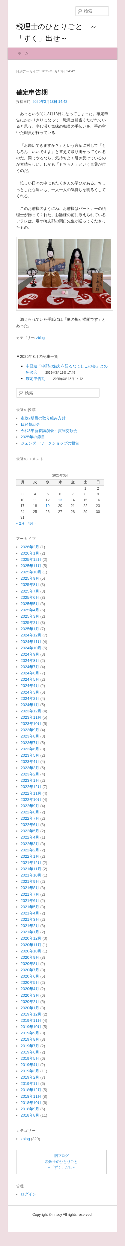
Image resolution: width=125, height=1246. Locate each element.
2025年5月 (30, 635)
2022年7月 (30, 850)
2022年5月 (30, 862)
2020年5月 (30, 1014)
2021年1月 (30, 963)
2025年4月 (30, 641)
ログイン (28, 1225)
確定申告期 (32, 123)
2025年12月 (31, 591)
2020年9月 (30, 989)
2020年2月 (30, 1033)
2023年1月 (30, 812)
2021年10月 (31, 906)
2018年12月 (31, 1121)
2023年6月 (30, 780)
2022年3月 (30, 875)
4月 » (32, 555)
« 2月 (20, 555)
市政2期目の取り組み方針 (43, 449)
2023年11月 (31, 748)
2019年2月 (30, 1108)
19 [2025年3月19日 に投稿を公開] (47, 537)
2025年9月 (30, 609)
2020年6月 (30, 1007)
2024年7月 (30, 698)
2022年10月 (31, 831)
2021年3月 (30, 951)
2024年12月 (31, 667)
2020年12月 (31, 970)
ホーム (23, 85)
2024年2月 (30, 730)
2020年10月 (31, 982)
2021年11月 (31, 900)
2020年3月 (30, 1026)
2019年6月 (30, 1083)
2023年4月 (30, 793)
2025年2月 (30, 654)
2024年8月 (30, 692)
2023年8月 (30, 768)
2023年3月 (30, 799)
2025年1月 (30, 660)
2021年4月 (30, 944)
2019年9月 (30, 1064)
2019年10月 (31, 1058)
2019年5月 (30, 1090)
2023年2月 (30, 805)
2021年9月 (30, 913)
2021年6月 (30, 932)
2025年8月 (30, 616)
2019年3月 (30, 1102)
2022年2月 (30, 881)
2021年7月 (30, 925)
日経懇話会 (30, 455)
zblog (40, 369)
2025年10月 (31, 603)
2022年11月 (31, 824)
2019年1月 (30, 1115)
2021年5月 (30, 938)
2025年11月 (31, 597)
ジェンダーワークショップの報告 (50, 474)
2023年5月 (30, 786)
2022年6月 (30, 856)
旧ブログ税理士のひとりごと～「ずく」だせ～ (61, 1193)
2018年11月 (31, 1128)
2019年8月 (30, 1071)
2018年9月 (30, 1140)
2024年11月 (31, 673)
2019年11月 (31, 1052)
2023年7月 (30, 774)
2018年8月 (30, 1146)
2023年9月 (30, 761)
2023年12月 (31, 742)
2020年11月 (31, 976)
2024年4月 (30, 717)
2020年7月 (30, 1001)
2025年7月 (30, 622)
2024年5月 (30, 710)
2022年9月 (30, 837)
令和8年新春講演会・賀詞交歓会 (49, 462)
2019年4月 (30, 1096)
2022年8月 (30, 843)
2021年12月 (31, 894)
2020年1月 (30, 1039)
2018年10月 (31, 1134)
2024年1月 (30, 736)
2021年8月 (30, 919)
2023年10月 (31, 755)
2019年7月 (30, 1077)
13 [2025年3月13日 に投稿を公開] (60, 531)
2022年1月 (30, 887)
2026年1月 (30, 584)
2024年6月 (30, 704)
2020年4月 (30, 1020)
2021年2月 (30, 957)
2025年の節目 (33, 468)
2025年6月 (30, 629)
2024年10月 (31, 679)
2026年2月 (30, 578)
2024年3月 (30, 723)
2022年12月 (31, 818)
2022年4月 (30, 869)
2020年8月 (30, 995)
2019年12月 (31, 1045)
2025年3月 (30, 647)
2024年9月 (30, 685)
